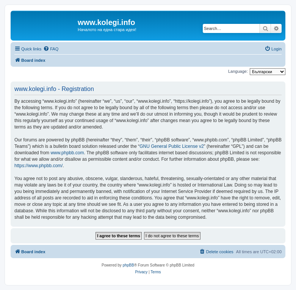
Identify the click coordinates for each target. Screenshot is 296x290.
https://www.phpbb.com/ (38, 165)
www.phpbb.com (67, 152)
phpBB (128, 265)
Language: (238, 71)
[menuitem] (50, 48)
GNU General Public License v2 (171, 146)
